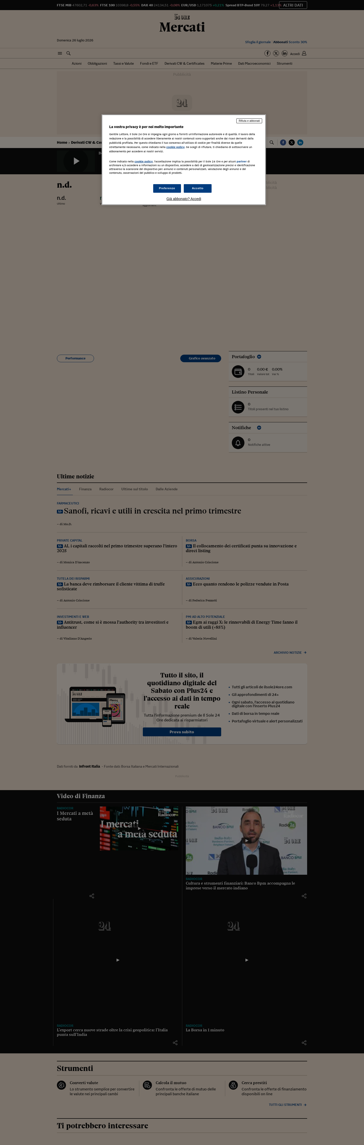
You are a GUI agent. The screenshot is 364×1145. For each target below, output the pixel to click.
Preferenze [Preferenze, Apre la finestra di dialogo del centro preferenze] (167, 188)
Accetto (197, 188)
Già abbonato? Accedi (184, 199)
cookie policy (175, 147)
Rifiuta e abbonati (249, 120)
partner (242, 161)
